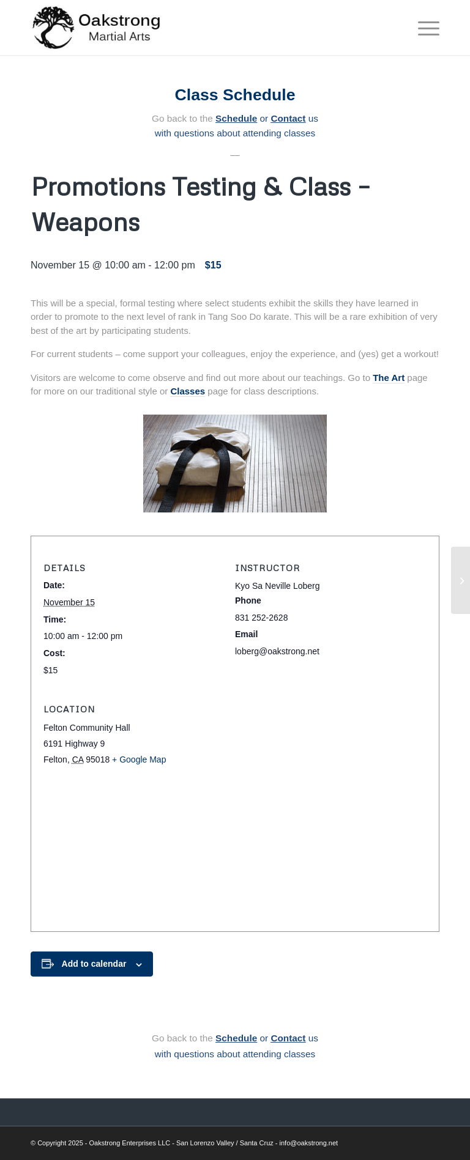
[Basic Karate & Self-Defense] (460, 580)
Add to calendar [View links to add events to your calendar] (94, 964)
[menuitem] (422, 27)
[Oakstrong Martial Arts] (97, 27)
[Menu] (422, 27)
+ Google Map (139, 759)
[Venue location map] (235, 850)
